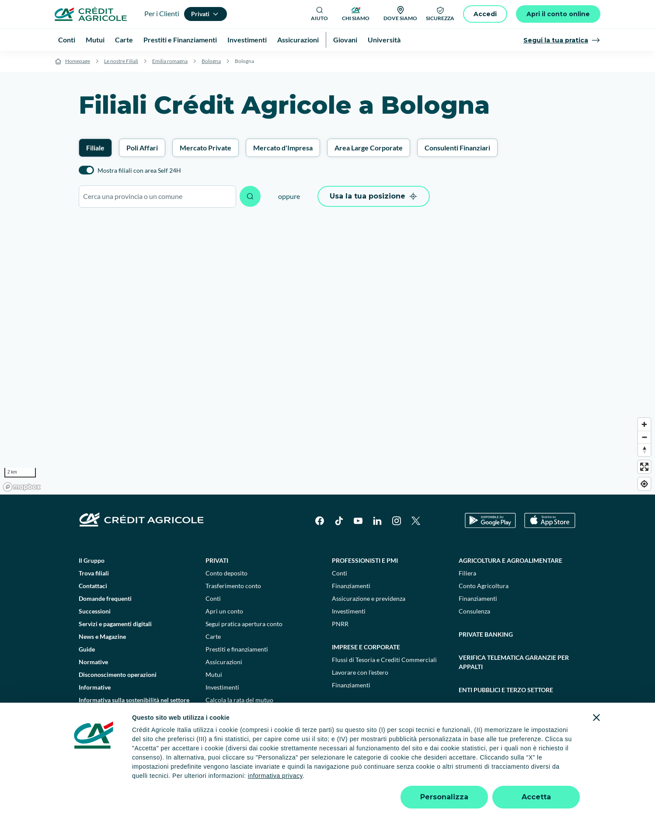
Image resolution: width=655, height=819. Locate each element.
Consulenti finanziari (234, 712)
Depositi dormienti (440, 779)
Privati (217, 560)
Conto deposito (226, 573)
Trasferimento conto (233, 585)
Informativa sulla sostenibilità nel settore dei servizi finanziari (134, 704)
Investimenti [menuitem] (247, 39)
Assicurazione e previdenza (368, 598)
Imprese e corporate (366, 647)
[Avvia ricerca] (250, 196)
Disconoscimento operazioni (118, 674)
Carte (213, 636)
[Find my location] (644, 483)
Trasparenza (491, 779)
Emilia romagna (170, 61)
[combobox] (157, 196)
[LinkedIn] (377, 521)
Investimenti (222, 687)
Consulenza (474, 611)
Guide (87, 649)
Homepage (77, 61)
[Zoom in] (644, 424)
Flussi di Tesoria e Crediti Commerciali (384, 659)
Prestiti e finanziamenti (237, 649)
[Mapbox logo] (22, 487)
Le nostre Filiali (121, 61)
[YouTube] (358, 521)
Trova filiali (94, 573)
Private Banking (486, 634)
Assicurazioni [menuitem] (298, 39)
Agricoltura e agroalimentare (510, 560)
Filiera (467, 573)
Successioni (95, 611)
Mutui (214, 674)
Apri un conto (224, 611)
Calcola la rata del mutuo (239, 700)
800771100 (245, 797)
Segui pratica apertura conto (244, 623)
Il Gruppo (92, 560)
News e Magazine (102, 636)
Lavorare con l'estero (360, 672)
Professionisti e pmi (365, 560)
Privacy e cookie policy (283, 779)
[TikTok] (339, 521)
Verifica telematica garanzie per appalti (514, 662)
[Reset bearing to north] (644, 449)
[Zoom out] (644, 437)
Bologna (211, 61)
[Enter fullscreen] (644, 466)
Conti (213, 598)
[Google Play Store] (490, 520)
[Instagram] (396, 521)
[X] (416, 521)
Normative (93, 662)
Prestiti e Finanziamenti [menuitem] (180, 39)
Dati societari (123, 779)
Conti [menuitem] (66, 39)
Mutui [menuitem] (95, 39)
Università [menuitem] (384, 39)
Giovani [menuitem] (345, 39)
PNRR (340, 623)
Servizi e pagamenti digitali (115, 623)
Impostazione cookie (216, 779)
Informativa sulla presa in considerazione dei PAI (134, 726)
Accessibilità (533, 779)
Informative (95, 687)
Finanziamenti (351, 585)
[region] (327, 355)
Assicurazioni (224, 662)
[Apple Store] (549, 520)
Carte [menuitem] (124, 39)
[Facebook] (319, 521)
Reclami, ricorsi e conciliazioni (364, 779)
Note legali (164, 779)
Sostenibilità (480, 713)
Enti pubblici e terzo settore (506, 690)
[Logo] (91, 14)
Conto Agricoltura (484, 585)
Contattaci (93, 585)
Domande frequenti (105, 598)
